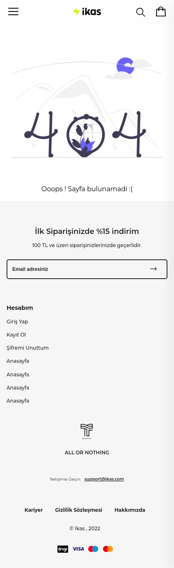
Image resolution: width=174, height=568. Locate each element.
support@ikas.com (104, 479)
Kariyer (34, 510)
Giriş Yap (17, 321)
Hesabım (20, 307)
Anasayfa (18, 361)
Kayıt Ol (16, 335)
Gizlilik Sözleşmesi (78, 510)
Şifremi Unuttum (28, 348)
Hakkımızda (129, 510)
